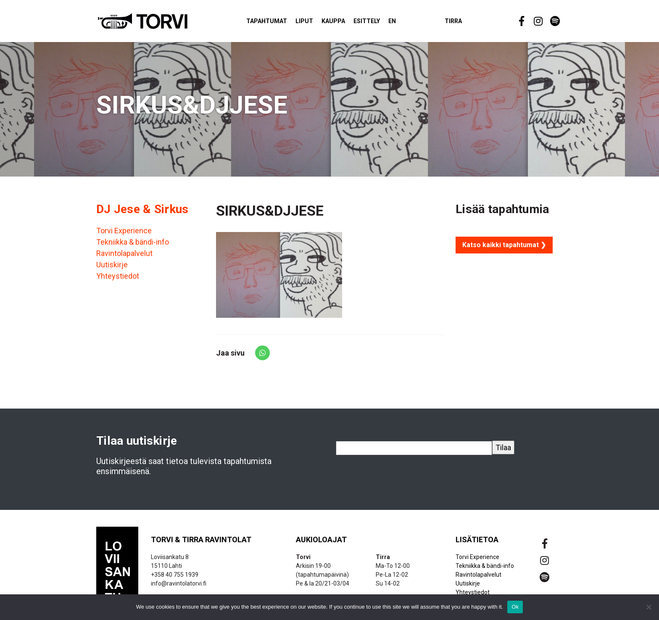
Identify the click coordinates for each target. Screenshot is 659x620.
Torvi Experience (124, 234)
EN (405, 22)
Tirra (465, 22)
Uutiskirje (112, 268)
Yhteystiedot (117, 279)
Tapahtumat (279, 22)
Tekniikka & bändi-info (132, 245)
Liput (317, 22)
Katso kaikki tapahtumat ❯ (504, 249)
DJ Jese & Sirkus (142, 213)
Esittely (379, 22)
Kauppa (346, 22)
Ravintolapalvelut (124, 257)
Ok (515, 607)
